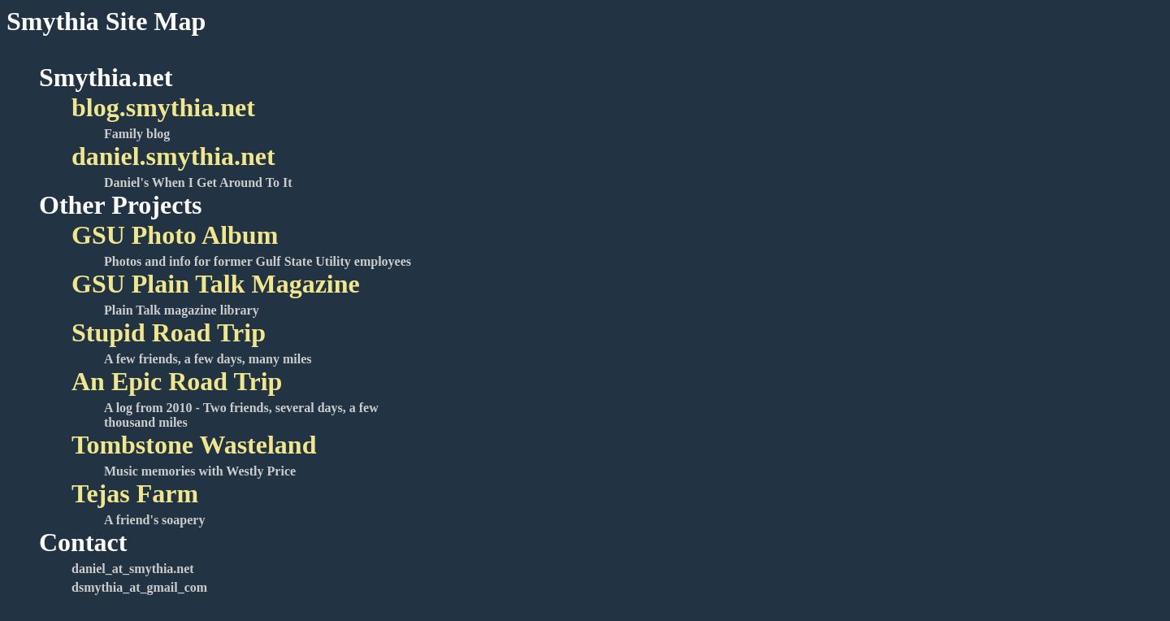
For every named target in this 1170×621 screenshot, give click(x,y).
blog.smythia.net (163, 107)
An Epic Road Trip (177, 381)
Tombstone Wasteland (194, 444)
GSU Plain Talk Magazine (216, 283)
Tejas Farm (135, 493)
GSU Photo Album (175, 235)
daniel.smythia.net (173, 156)
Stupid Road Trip (169, 332)
